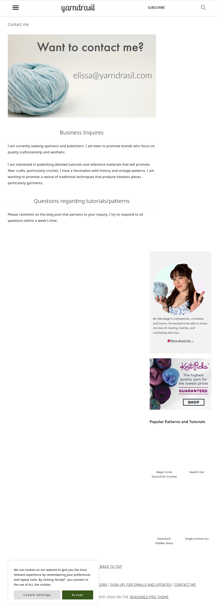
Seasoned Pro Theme (149, 597)
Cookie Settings (37, 595)
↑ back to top (109, 567)
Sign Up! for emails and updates (140, 585)
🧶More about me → (180, 340)
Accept (77, 595)
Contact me (185, 585)
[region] (53, 582)
